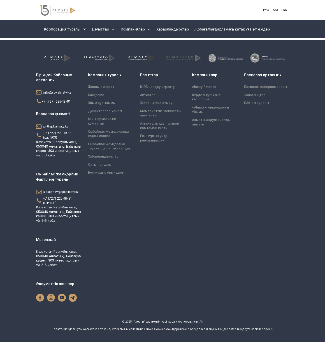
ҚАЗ (275, 10)
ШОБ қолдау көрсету (157, 87)
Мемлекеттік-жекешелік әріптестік (160, 113)
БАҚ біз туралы (256, 103)
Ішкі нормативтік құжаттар (102, 121)
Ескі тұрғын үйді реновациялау (153, 138)
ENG (284, 10)
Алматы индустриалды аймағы (211, 122)
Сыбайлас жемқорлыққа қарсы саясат (108, 134)
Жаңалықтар (254, 95)
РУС (266, 10)
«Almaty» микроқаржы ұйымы (210, 109)
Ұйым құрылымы (102, 103)
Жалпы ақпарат (101, 87)
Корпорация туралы (65, 29)
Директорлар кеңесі (105, 111)
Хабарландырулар (172, 29)
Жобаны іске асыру (156, 103)
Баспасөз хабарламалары (265, 87)
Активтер (148, 95)
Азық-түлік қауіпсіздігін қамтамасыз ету (159, 125)
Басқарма (96, 95)
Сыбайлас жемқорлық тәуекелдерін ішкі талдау (109, 146)
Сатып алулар (99, 164)
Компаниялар (136, 29)
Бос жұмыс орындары (106, 172)
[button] (58, 92)
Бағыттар (103, 29)
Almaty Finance (204, 87)
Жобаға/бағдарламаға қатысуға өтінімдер (232, 29)
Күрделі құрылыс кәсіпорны (206, 97)
